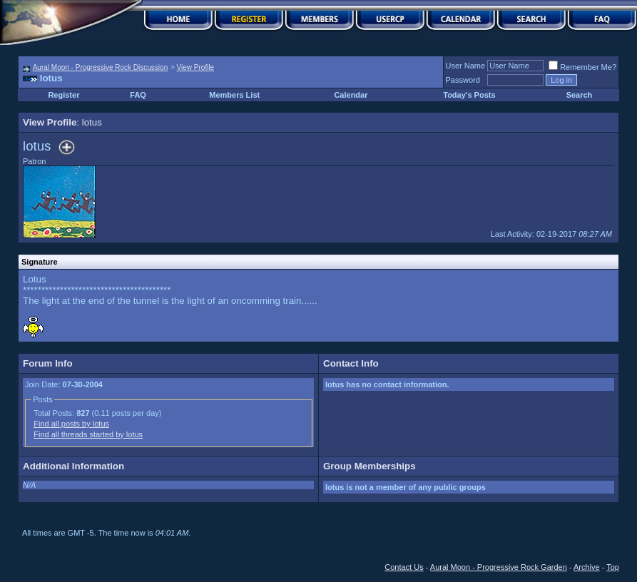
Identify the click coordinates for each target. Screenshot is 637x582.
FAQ (138, 95)
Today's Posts (469, 95)
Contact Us (403, 567)
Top (612, 567)
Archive (587, 567)
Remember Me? (582, 67)
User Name (466, 65)
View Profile (196, 67)
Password (463, 80)
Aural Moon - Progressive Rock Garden (498, 567)
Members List (234, 95)
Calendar (350, 95)
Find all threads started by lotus (88, 434)
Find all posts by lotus (71, 423)
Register (63, 95)
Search (579, 95)
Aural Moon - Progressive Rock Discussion (100, 67)
